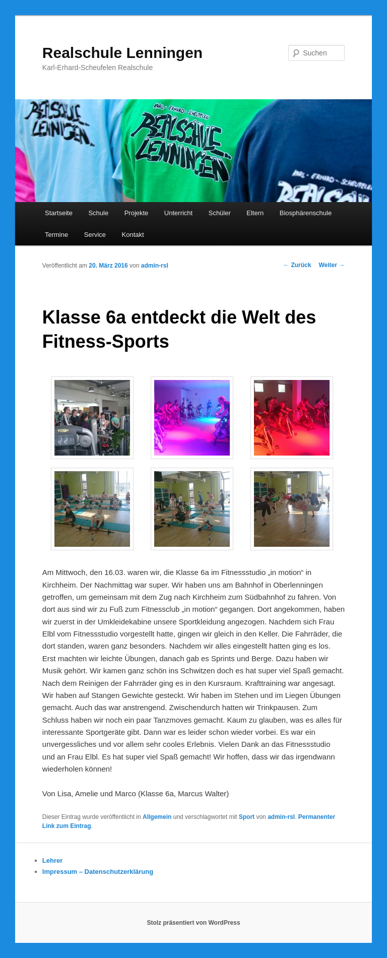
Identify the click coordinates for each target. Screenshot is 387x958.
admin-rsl (154, 265)
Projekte (136, 213)
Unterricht (178, 213)
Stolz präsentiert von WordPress (193, 922)
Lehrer (52, 860)
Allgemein (157, 816)
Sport (246, 816)
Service (95, 234)
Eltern (255, 213)
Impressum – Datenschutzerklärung (97, 871)
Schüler (220, 213)
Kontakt (133, 234)
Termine (56, 234)
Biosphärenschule (306, 213)
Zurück (297, 265)
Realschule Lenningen (122, 52)
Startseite (59, 213)
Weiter (331, 265)
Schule (98, 213)
